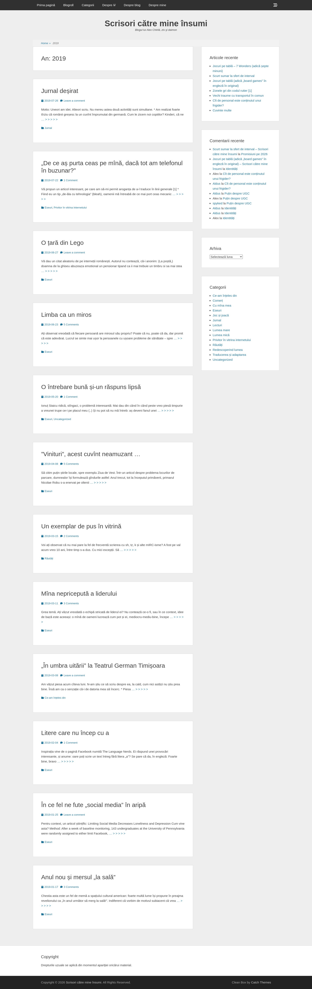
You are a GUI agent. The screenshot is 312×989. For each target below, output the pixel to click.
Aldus (217, 183)
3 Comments (71, 603)
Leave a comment (74, 100)
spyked (218, 203)
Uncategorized (62, 419)
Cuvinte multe (222, 110)
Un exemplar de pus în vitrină (81, 526)
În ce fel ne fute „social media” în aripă (93, 804)
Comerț (218, 300)
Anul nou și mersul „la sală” (78, 877)
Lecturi (217, 325)
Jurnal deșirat (59, 90)
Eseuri (48, 207)
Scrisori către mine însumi (156, 23)
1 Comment (70, 180)
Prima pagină (46, 5)
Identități (232, 169)
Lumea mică (221, 335)
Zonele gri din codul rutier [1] (232, 90)
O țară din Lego (62, 242)
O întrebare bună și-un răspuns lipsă (91, 386)
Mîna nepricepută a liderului (79, 593)
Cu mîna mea (222, 305)
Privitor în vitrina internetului (70, 207)
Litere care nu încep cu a (75, 732)
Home (46, 43)
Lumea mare (221, 330)
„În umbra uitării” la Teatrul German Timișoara (103, 665)
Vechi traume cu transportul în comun (238, 95)
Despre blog (132, 5)
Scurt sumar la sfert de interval (233, 76)
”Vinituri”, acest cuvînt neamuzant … (90, 454)
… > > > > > (49, 119)
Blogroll (68, 5)
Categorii (88, 5)
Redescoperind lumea (228, 349)
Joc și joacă (221, 315)
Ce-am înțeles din (55, 697)
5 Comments (71, 324)
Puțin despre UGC (237, 193)
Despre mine (157, 5)
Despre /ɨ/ (109, 5)
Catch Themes (261, 982)
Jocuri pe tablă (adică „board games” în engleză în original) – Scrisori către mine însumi (240, 164)
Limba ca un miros (66, 314)
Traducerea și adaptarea (229, 354)
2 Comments (71, 536)
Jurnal (48, 127)
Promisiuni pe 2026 (254, 154)
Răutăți (49, 558)
